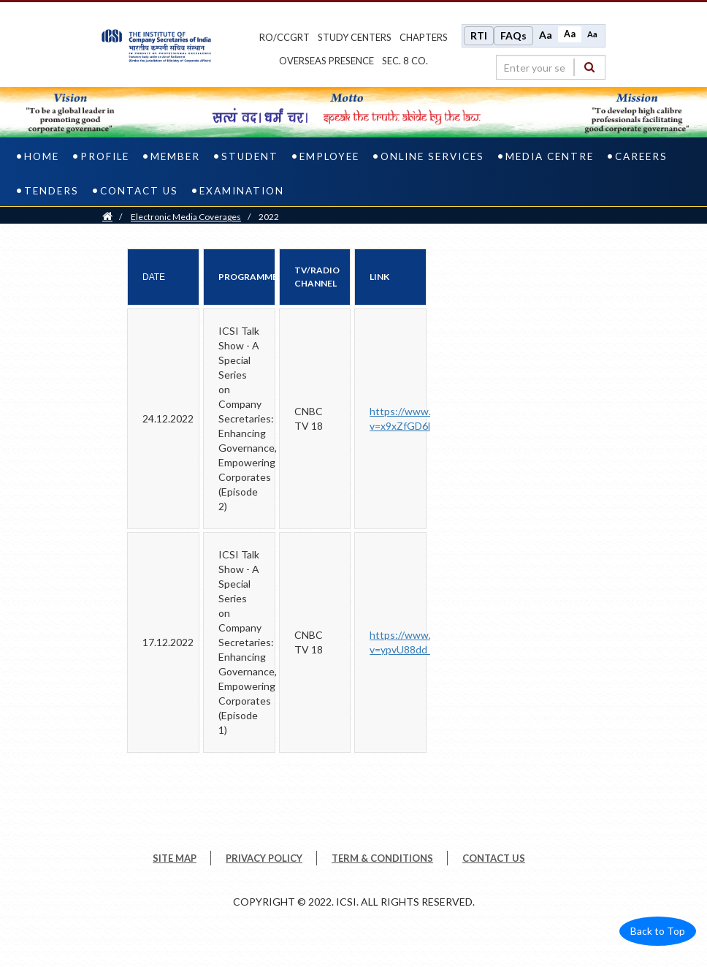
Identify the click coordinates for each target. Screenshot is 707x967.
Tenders (51, 191)
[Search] (589, 67)
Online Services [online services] (432, 156)
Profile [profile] (104, 156)
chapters (424, 37)
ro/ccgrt (284, 37)
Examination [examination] (241, 191)
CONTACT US (493, 858)
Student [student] (249, 156)
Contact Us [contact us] (139, 191)
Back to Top (657, 931)
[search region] (550, 67)
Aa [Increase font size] (545, 35)
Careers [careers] (641, 156)
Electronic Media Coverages (186, 216)
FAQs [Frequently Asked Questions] (513, 35)
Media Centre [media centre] (549, 156)
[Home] (107, 217)
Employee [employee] (329, 156)
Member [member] (175, 156)
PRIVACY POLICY (264, 858)
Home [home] (41, 156)
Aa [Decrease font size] (592, 34)
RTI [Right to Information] (478, 35)
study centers (354, 37)
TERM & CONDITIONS (382, 858)
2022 (269, 216)
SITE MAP (174, 858)
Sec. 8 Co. (405, 61)
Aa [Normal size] (570, 34)
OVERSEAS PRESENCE (326, 61)
